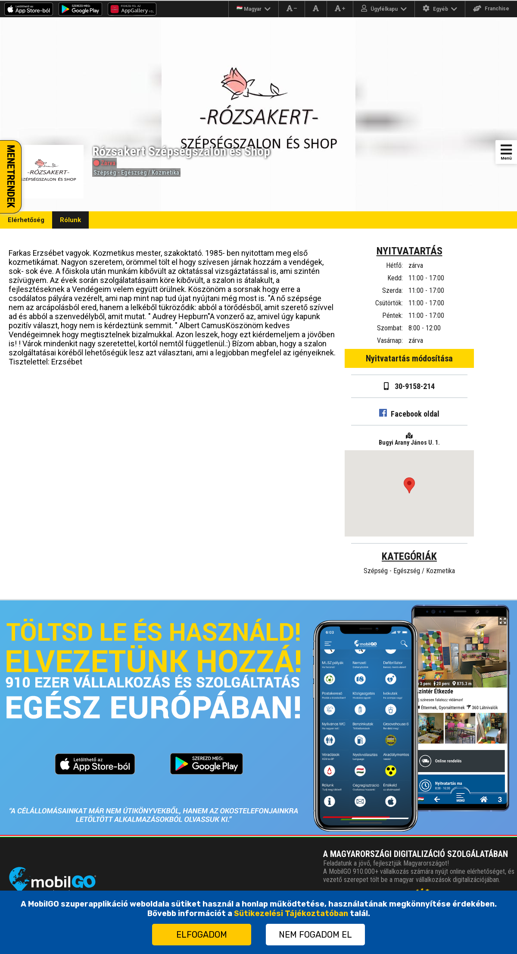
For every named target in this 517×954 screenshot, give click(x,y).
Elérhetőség (26, 220)
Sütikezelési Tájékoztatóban (291, 913)
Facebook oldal (409, 413)
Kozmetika (165, 172)
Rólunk (70, 220)
